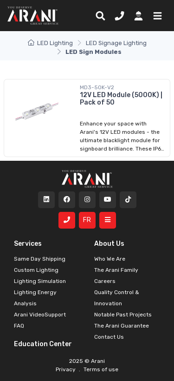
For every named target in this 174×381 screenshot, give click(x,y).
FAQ (19, 325)
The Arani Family (116, 270)
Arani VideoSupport (40, 314)
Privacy (66, 369)
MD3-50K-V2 (97, 87)
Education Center (43, 344)
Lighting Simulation (40, 281)
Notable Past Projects (123, 314)
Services (28, 244)
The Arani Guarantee (121, 325)
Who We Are (109, 259)
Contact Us (109, 337)
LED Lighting (50, 42)
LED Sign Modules (93, 51)
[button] (155, 15)
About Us (109, 244)
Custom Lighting (36, 270)
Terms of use (100, 369)
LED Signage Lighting (116, 42)
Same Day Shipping (39, 259)
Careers (105, 281)
